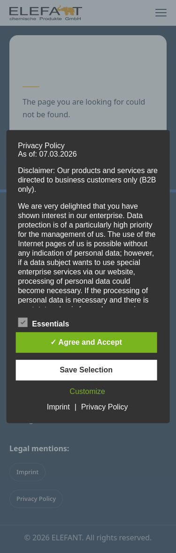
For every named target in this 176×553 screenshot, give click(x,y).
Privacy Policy (104, 407)
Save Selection (86, 370)
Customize (87, 391)
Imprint (58, 407)
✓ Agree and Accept (86, 342)
